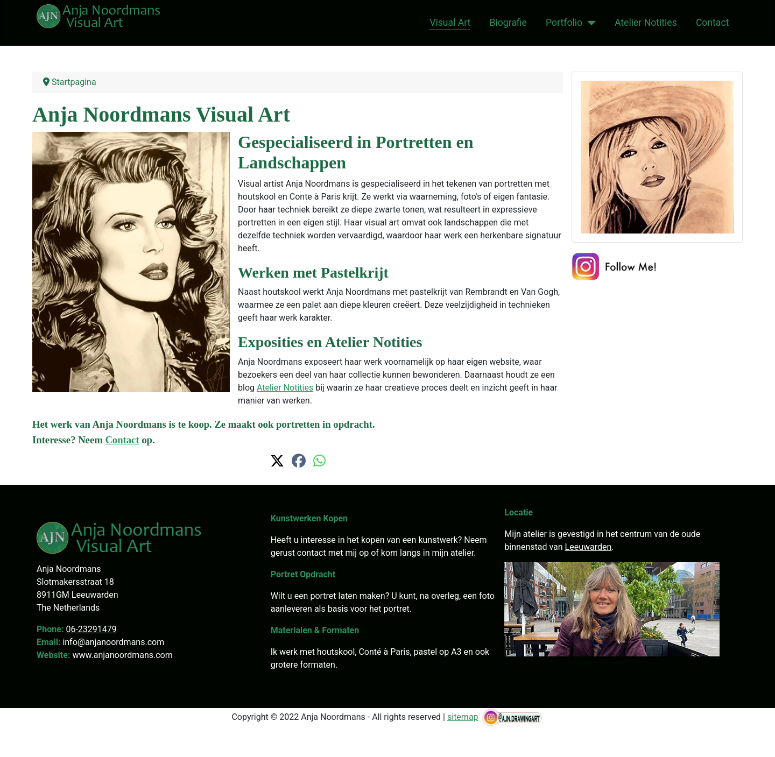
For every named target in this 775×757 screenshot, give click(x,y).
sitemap (462, 717)
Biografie (508, 22)
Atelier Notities (646, 22)
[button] (277, 461)
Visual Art (449, 22)
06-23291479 (91, 629)
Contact (712, 22)
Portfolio (564, 22)
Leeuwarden (588, 547)
